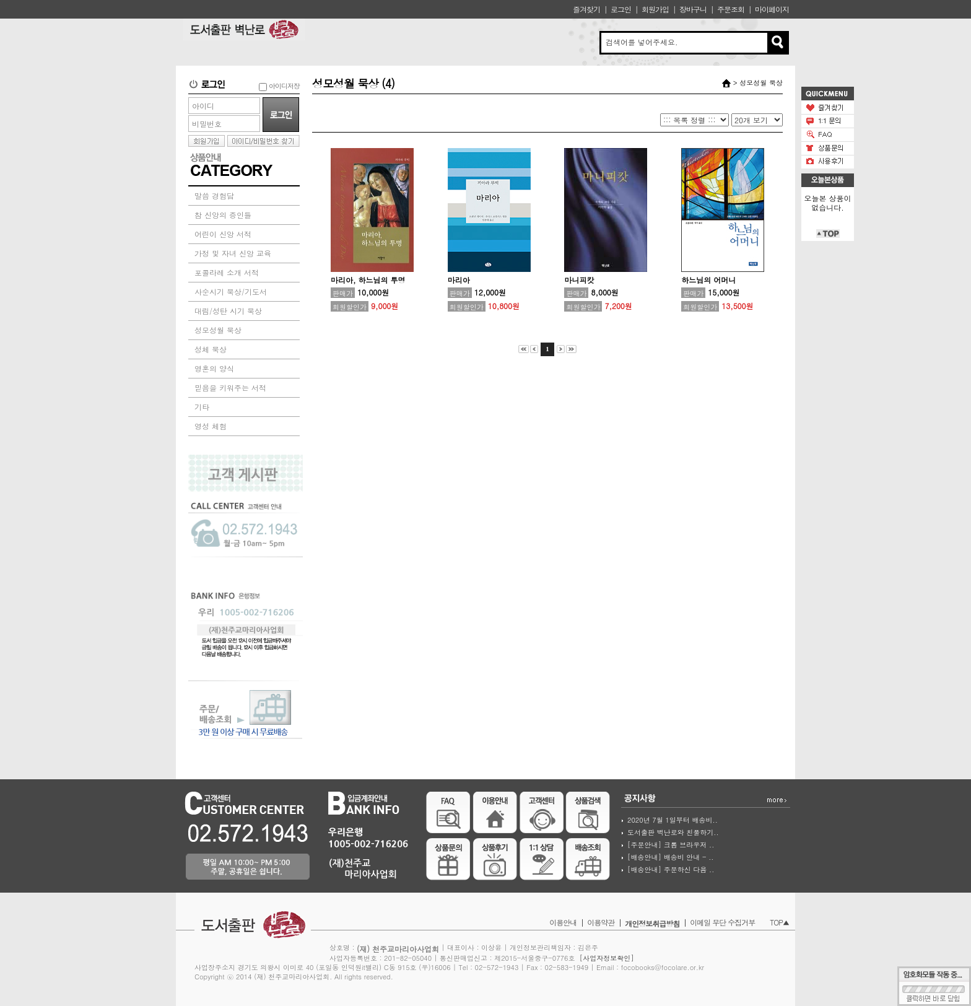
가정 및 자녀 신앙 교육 (232, 253)
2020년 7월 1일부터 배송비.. (672, 819)
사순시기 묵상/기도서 (230, 291)
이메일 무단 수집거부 (722, 922)
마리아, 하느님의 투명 (368, 279)
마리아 (459, 279)
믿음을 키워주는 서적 (230, 387)
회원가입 (655, 9)
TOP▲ (779, 922)
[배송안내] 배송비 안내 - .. (670, 857)
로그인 (621, 9)
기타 (201, 406)
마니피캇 (579, 279)
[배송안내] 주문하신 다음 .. (670, 869)
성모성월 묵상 (218, 330)
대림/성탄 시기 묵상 (228, 310)
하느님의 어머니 (708, 279)
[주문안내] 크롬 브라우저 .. (670, 844)
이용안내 (563, 922)
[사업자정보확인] (607, 958)
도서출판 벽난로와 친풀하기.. (673, 832)
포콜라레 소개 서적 (226, 272)
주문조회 (730, 9)
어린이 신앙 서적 (222, 234)
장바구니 (693, 9)
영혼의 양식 (214, 368)
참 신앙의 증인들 (222, 214)
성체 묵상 (210, 349)
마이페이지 (772, 9)
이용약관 (600, 922)
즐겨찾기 (586, 9)
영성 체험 (210, 426)
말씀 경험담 (214, 195)
